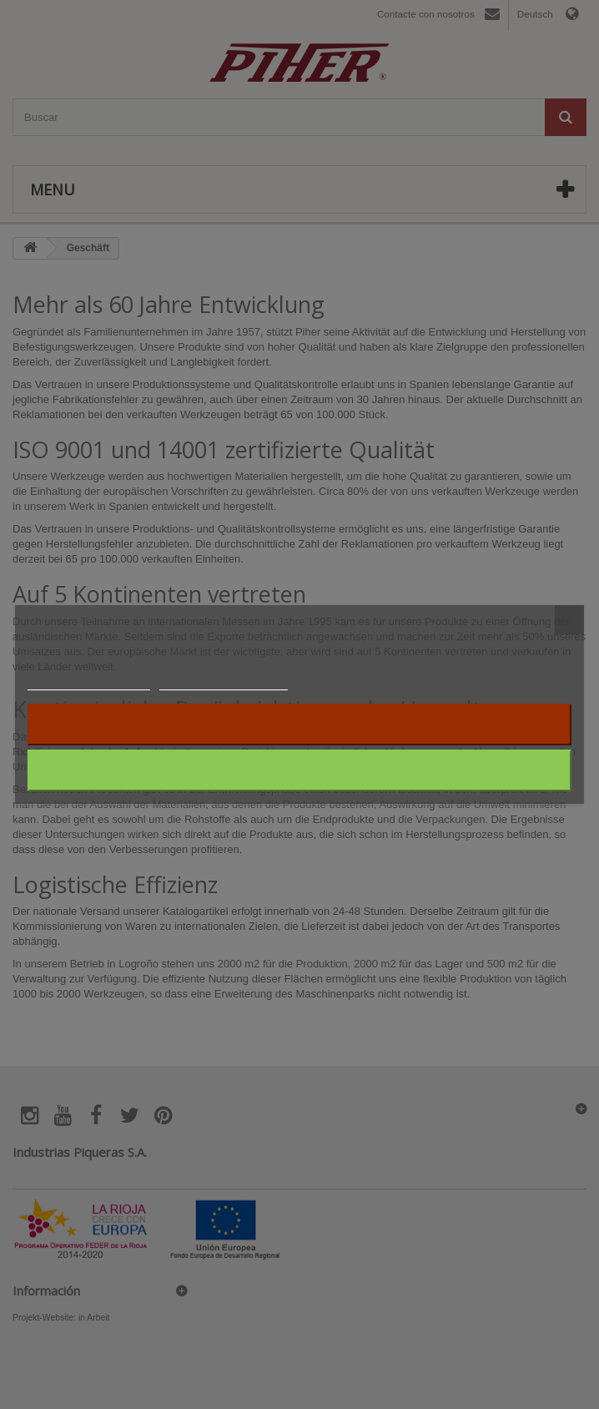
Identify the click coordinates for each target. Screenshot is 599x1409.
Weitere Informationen (89, 682)
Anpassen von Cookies (223, 682)
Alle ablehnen (300, 724)
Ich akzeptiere (300, 770)
